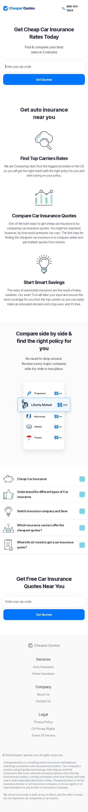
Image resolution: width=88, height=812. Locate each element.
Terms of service (43, 735)
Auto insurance (43, 667)
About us (43, 694)
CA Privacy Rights (43, 728)
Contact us (43, 701)
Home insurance (43, 673)
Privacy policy (43, 722)
